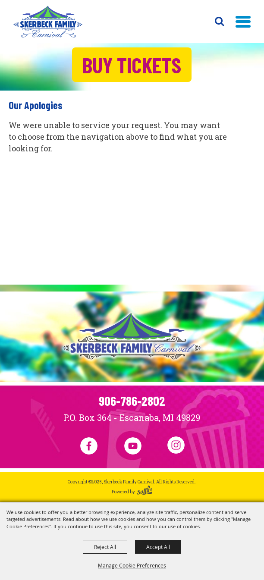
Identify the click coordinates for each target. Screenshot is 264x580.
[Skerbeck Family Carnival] (47, 21)
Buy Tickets (131, 65)
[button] (243, 22)
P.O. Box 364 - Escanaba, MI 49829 (131, 417)
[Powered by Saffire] (145, 492)
